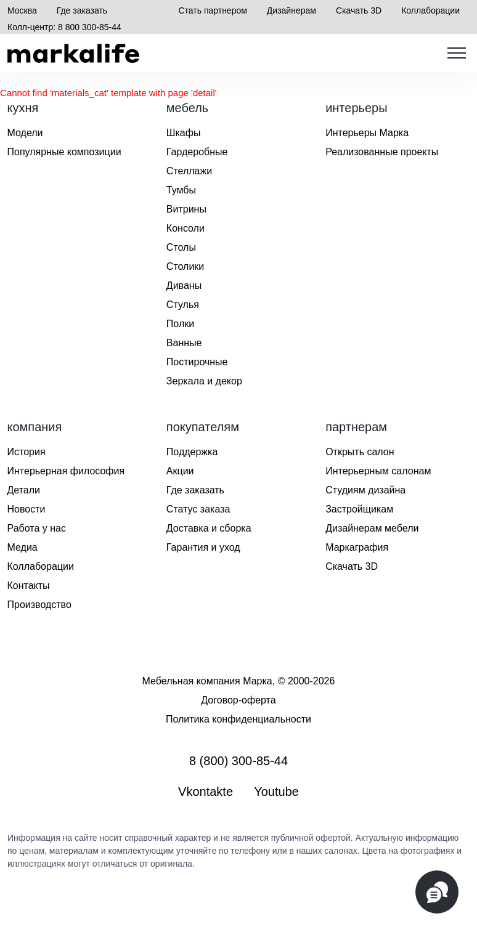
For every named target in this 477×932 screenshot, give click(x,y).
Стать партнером (212, 10)
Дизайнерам (291, 10)
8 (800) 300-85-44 (238, 761)
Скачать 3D (358, 10)
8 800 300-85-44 (89, 27)
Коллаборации (430, 10)
